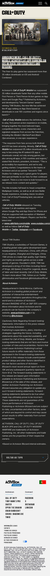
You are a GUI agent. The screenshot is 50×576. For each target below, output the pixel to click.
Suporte (7, 528)
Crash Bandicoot (13, 511)
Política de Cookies (10, 535)
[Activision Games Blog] (13, 3)
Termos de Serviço (10, 531)
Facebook (37, 229)
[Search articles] (46, 3)
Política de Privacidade (12, 533)
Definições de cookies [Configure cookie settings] (11, 538)
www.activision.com (20, 312)
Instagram (23, 229)
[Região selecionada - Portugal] (42, 482)
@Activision (17, 316)
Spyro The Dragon (13, 507)
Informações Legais (10, 526)
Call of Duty (11, 498)
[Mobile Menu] (40, 3)
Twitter (15, 229)
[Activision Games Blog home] (13, 483)
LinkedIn (29, 507)
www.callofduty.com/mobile (17, 223)
